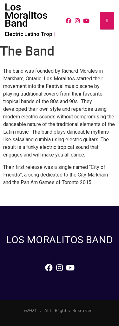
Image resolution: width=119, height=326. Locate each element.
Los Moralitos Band (26, 15)
